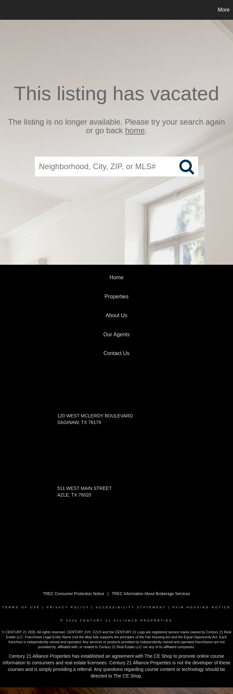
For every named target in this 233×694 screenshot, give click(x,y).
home (135, 130)
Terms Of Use (21, 607)
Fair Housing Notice (201, 607)
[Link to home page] (8, 10)
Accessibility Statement (131, 607)
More (224, 10)
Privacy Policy (68, 607)
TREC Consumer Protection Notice (73, 593)
